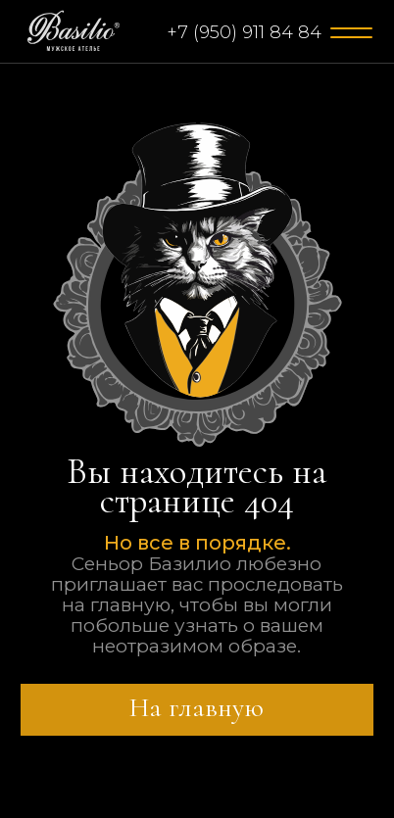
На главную (196, 707)
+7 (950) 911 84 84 (244, 32)
